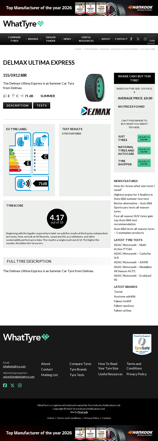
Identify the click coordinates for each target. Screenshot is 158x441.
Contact (121, 38)
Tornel (118, 291)
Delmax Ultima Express (124, 49)
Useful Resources (86, 39)
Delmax (104, 49)
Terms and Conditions (134, 366)
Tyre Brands (78, 369)
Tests (42, 105)
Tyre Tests (77, 375)
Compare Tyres (14, 39)
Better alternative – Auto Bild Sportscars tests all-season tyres (133, 207)
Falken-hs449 (122, 301)
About (106, 38)
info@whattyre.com (14, 366)
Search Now (144, 138)
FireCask (83, 412)
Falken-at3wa (122, 310)
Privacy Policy (137, 374)
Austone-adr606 (124, 296)
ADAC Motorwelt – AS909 (131, 262)
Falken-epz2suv (124, 305)
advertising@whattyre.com (19, 376)
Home (77, 49)
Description (18, 105)
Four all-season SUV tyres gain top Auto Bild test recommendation (133, 220)
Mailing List (49, 375)
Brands (33, 38)
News (67, 38)
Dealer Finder (51, 39)
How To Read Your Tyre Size (108, 366)
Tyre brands (90, 49)
